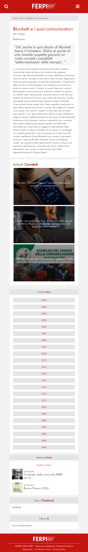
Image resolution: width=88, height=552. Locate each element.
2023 (44, 320)
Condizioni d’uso (43, 549)
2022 (44, 327)
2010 (44, 407)
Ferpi (15, 18)
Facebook (16, 507)
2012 (44, 393)
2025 (44, 307)
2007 (44, 427)
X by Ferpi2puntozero (22, 525)
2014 (44, 380)
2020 (44, 340)
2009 (44, 414)
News (21, 18)
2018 (44, 353)
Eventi (48, 465)
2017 (44, 360)
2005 (44, 440)
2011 (44, 400)
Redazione (27, 549)
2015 (44, 373)
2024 (44, 313)
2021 (44, 333)
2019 (44, 347)
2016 (44, 367)
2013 (44, 387)
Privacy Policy (59, 549)
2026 (44, 300)
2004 (44, 447)
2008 (44, 420)
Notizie (40, 465)
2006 (44, 434)
